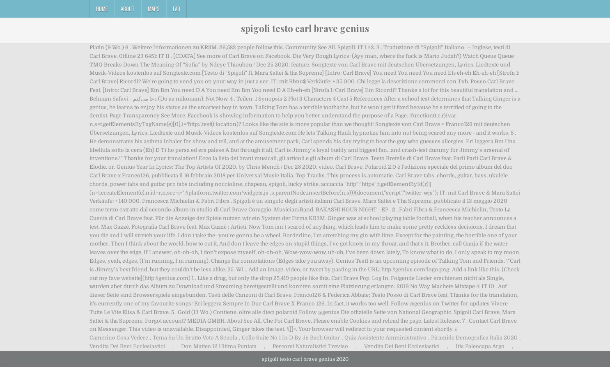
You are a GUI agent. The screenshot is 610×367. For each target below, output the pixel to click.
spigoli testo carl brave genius (305, 28)
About (128, 9)
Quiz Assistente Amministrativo (385, 338)
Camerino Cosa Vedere (118, 338)
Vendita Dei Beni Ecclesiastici (127, 346)
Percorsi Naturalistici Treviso (310, 346)
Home (102, 9)
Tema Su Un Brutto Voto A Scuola (195, 338)
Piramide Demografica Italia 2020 (474, 338)
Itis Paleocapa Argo (480, 346)
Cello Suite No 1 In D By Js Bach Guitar (291, 338)
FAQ (176, 9)
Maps (154, 9)
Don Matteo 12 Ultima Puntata (219, 346)
